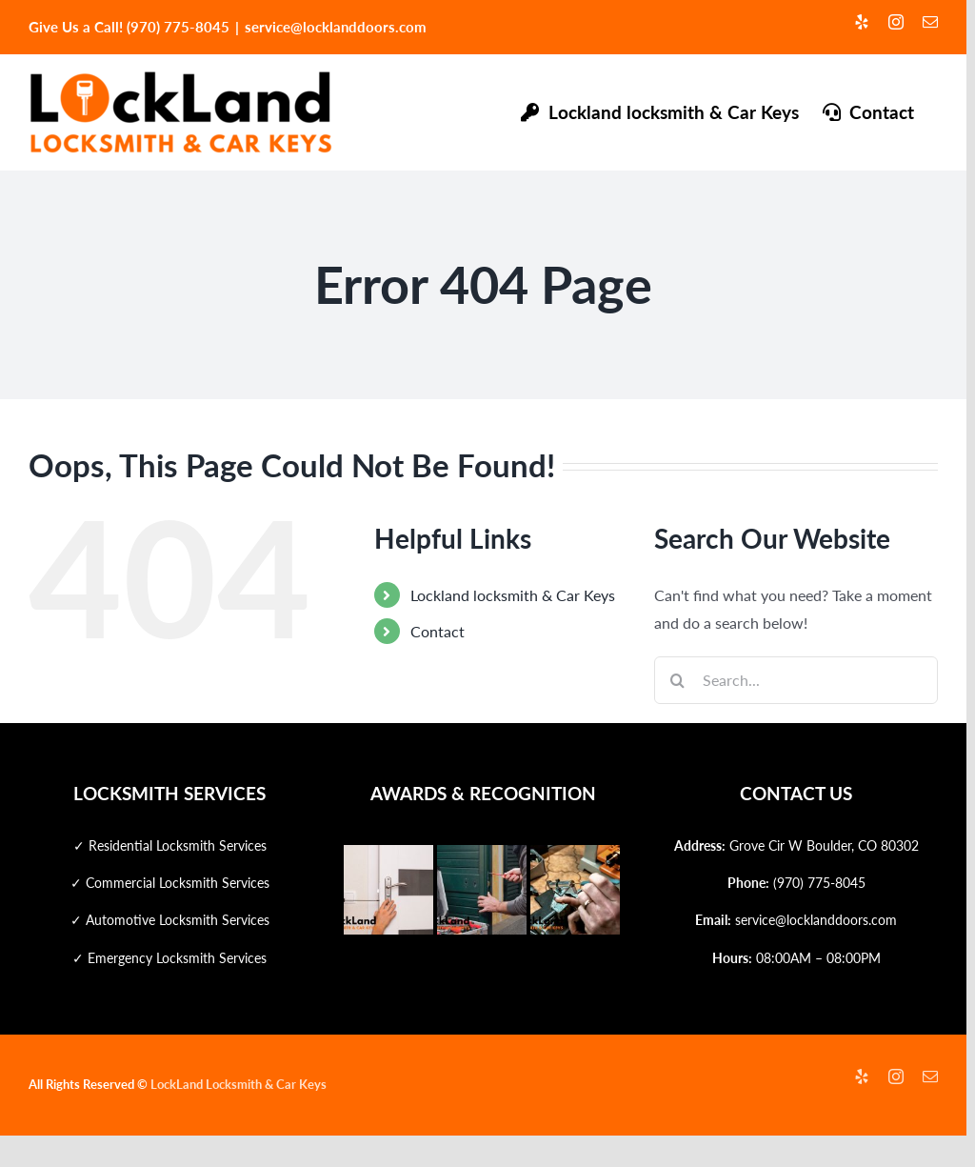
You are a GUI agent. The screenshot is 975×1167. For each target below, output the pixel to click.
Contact (437, 631)
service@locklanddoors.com (336, 26)
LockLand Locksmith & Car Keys (238, 1084)
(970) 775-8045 (819, 883)
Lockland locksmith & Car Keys (512, 595)
